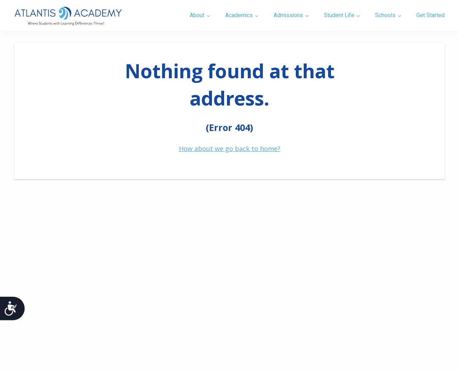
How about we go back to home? (229, 148)
